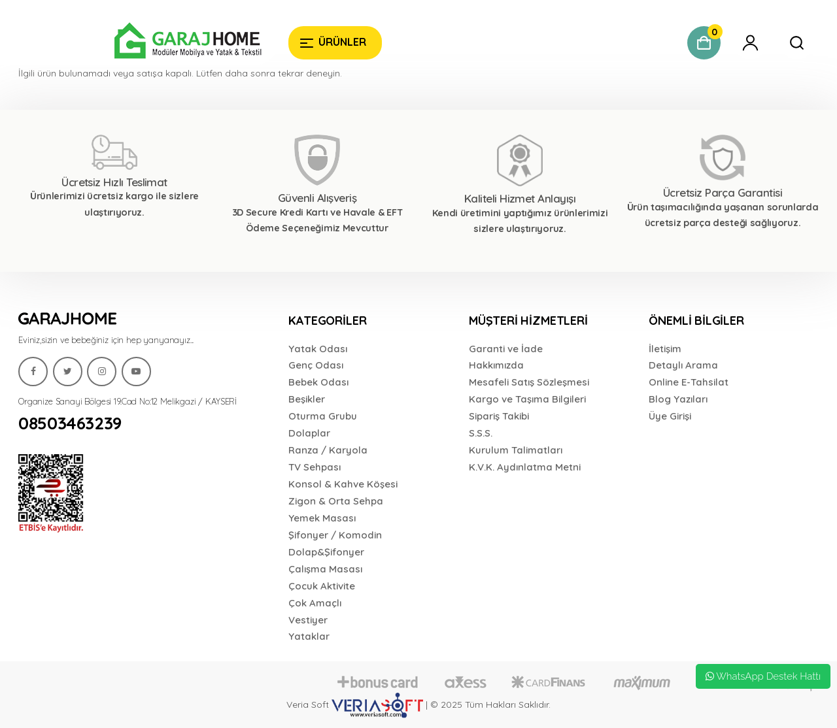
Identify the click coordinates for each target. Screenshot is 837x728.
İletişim (665, 348)
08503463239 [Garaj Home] (70, 423)
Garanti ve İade (506, 348)
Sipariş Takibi (499, 416)
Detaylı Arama (683, 365)
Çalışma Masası (325, 569)
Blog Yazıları (678, 399)
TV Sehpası (314, 467)
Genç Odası (315, 365)
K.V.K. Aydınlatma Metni (525, 467)
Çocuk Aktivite (321, 586)
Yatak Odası (317, 348)
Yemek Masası (322, 518)
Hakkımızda (496, 365)
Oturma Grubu (322, 416)
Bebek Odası (318, 382)
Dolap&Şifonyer (326, 552)
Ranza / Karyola (327, 450)
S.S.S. (480, 433)
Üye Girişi (670, 416)
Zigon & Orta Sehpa (335, 501)
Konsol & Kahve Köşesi (343, 484)
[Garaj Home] (148, 42)
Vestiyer (308, 620)
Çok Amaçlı (314, 603)
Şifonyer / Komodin (335, 535)
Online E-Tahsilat (688, 382)
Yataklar (309, 636)
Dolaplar (309, 433)
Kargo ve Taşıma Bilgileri (527, 399)
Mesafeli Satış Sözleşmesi (529, 382)
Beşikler (306, 399)
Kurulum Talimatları (515, 450)
